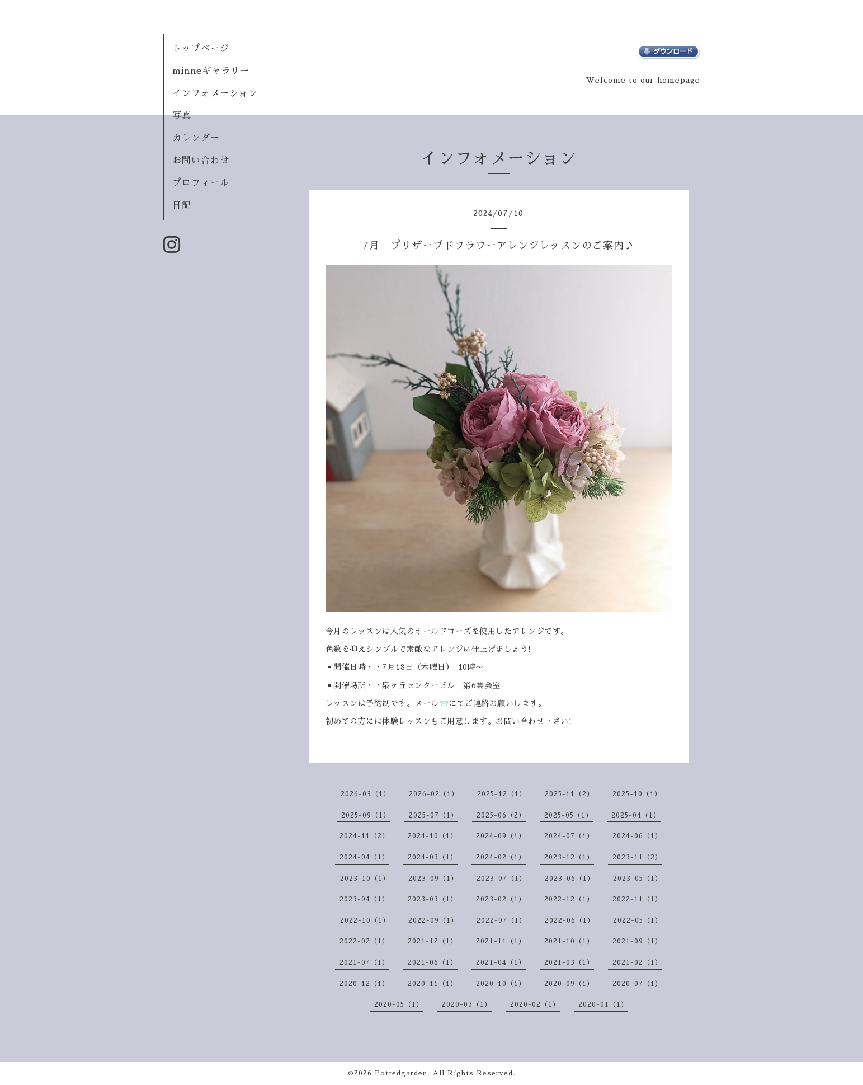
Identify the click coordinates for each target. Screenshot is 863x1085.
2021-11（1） (501, 941)
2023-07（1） (501, 878)
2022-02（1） (364, 941)
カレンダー (196, 138)
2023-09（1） (433, 878)
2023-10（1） (365, 878)
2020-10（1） (501, 983)
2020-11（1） (433, 983)
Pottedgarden (401, 1073)
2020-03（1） (467, 1004)
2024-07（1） (569, 836)
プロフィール (200, 183)
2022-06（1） (570, 920)
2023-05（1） (637, 878)
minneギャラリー (210, 71)
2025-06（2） (501, 815)
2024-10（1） (433, 836)
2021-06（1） (433, 962)
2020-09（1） (569, 983)
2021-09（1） (637, 941)
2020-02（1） (535, 1004)
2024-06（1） (637, 836)
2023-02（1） (501, 899)
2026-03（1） (365, 794)
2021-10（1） (569, 941)
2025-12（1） (501, 794)
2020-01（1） (603, 1004)
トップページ (200, 48)
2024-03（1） (433, 857)
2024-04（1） (364, 857)
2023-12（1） (569, 857)
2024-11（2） (364, 836)
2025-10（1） (637, 794)
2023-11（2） (637, 857)
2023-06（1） (570, 878)
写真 (181, 115)
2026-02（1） (434, 794)
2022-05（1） (637, 920)
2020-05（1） (398, 1004)
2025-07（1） (433, 815)
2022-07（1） (501, 920)
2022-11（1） (637, 899)
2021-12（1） (433, 941)
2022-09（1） (433, 920)
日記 (181, 205)
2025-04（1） (636, 815)
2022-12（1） (569, 899)
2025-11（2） (569, 794)
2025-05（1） (568, 815)
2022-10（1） (365, 920)
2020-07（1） (637, 983)
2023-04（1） (364, 899)
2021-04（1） (501, 962)
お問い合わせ (200, 160)
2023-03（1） (433, 899)
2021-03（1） (569, 962)
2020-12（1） (364, 983)
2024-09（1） (501, 836)
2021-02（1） (637, 962)
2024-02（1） (501, 857)
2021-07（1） (364, 962)
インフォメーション (215, 93)
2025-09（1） (365, 815)
